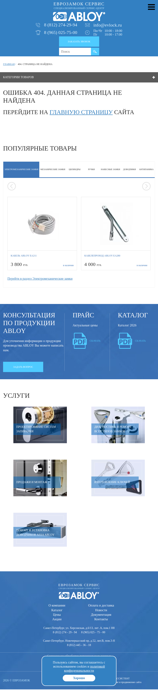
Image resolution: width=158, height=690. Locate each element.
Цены (57, 615)
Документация (101, 615)
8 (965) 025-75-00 (60, 33)
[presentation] (11, 187)
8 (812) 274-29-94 (60, 25)
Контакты (101, 620)
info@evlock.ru (107, 25)
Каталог (56, 610)
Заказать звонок (79, 42)
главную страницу (81, 112)
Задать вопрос (23, 367)
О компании (57, 606)
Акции (57, 620)
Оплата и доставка (101, 606)
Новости (101, 610)
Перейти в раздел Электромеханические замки (40, 279)
